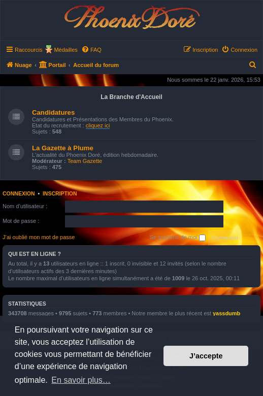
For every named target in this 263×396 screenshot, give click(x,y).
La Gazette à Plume (62, 148)
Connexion (19, 193)
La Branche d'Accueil (131, 97)
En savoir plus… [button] (81, 380)
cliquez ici (98, 125)
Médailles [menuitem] (65, 50)
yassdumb (226, 313)
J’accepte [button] (206, 356)
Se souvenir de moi (177, 237)
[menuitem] (91, 50)
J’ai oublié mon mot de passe (39, 237)
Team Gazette (85, 161)
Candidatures (53, 112)
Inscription (60, 193)
